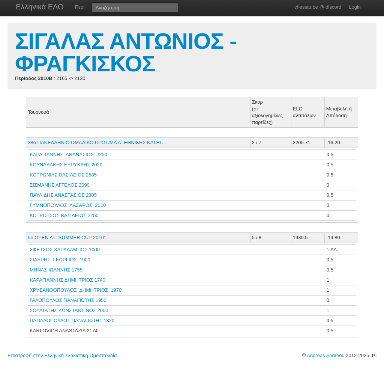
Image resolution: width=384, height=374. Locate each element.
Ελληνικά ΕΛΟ (40, 7)
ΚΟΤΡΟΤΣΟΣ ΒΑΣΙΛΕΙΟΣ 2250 (64, 215)
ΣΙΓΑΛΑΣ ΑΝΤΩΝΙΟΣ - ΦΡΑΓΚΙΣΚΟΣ (126, 52)
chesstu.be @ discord (317, 7)
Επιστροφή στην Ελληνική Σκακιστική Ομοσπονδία (62, 355)
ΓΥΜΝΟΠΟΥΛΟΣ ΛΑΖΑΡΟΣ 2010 (68, 205)
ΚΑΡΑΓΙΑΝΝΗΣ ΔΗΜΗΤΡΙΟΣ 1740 (67, 280)
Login (355, 7)
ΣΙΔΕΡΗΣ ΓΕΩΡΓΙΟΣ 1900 (60, 259)
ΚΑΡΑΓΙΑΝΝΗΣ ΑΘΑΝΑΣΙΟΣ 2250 (68, 154)
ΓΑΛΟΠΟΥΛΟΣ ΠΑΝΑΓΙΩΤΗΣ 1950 (68, 300)
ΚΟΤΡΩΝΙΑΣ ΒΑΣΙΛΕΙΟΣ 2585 (63, 175)
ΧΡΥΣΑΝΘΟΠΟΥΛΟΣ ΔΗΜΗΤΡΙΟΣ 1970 (76, 290)
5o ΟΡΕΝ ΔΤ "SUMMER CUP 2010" (66, 237)
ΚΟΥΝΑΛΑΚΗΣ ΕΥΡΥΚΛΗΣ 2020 (66, 164)
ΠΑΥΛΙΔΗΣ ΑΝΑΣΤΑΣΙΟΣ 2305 (63, 195)
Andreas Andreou (325, 355)
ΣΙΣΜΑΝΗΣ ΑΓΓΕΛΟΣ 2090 (60, 185)
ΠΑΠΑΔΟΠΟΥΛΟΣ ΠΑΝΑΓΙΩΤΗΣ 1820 (72, 320)
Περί (79, 7)
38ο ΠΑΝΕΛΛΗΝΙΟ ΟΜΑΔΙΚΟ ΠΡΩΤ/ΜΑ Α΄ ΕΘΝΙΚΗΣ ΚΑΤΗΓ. (95, 142)
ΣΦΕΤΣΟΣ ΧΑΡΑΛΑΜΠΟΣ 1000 (65, 249)
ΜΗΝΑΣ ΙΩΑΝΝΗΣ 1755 (56, 270)
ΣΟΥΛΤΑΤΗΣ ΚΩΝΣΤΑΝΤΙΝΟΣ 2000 (69, 310)
